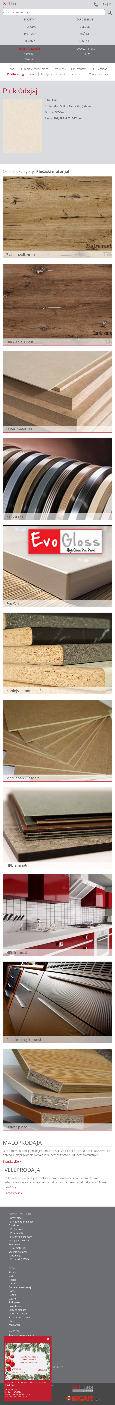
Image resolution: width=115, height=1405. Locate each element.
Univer (11, 69)
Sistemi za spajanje (19, 1317)
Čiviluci (12, 1321)
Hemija (12, 1295)
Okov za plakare (17, 1309)
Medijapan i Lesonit (53, 74)
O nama (30, 41)
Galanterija (15, 1306)
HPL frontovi (78, 69)
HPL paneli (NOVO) (19, 1259)
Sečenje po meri (18, 1251)
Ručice (12, 1272)
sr (109, 4)
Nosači (12, 1291)
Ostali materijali (98, 74)
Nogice (12, 1279)
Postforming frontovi (21, 74)
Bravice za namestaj (20, 1287)
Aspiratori (14, 1325)
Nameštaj (29, 54)
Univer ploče (16, 1218)
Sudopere (14, 1302)
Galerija (29, 59)
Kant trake (77, 74)
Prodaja (30, 34)
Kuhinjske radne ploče (34, 69)
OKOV (12, 1268)
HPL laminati (99, 69)
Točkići (12, 1283)
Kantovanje (15, 1255)
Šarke (12, 1276)
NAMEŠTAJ (14, 1331)
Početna (30, 19)
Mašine (85, 34)
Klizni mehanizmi (18, 1313)
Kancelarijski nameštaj (21, 1335)
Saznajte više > (12, 1161)
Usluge (85, 26)
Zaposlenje (84, 19)
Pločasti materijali (29, 49)
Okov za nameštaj (86, 48)
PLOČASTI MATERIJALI (20, 1214)
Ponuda (30, 26)
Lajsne (12, 1298)
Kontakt (85, 41)
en (105, 4)
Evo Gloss (60, 69)
